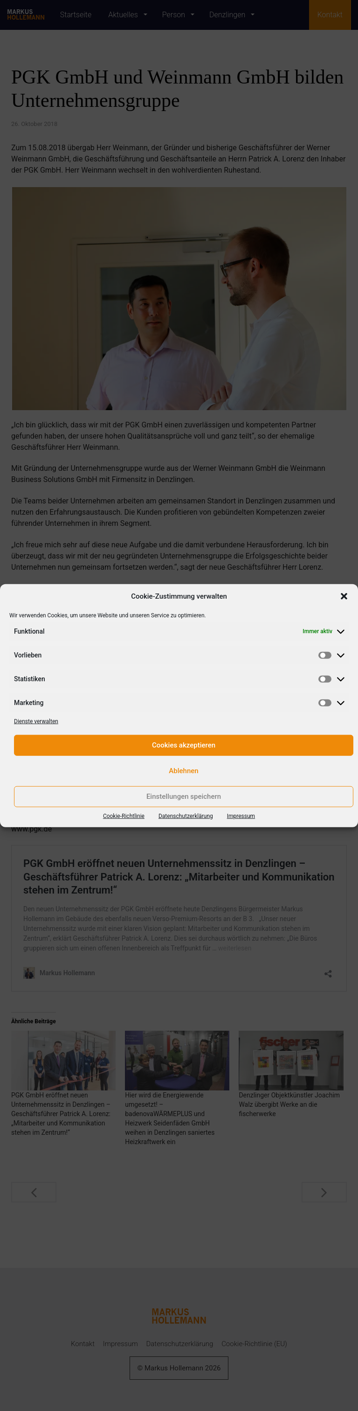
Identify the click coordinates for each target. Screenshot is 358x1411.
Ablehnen (183, 771)
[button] (344, 596)
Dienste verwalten (36, 721)
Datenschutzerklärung (185, 815)
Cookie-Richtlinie (124, 815)
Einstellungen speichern (183, 796)
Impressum (241, 815)
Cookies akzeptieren (183, 745)
